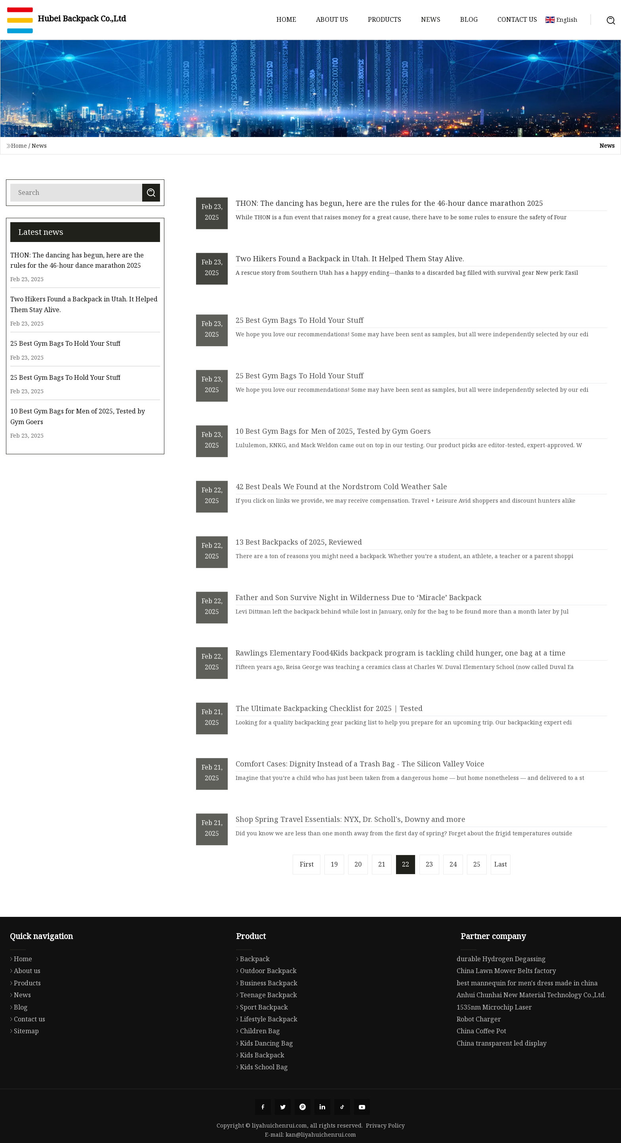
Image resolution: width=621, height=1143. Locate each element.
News (430, 19)
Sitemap (22, 1061)
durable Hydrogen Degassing (501, 992)
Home (286, 19)
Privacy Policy (385, 1125)
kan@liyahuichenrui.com (321, 1134)
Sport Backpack (260, 1039)
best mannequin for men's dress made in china (527, 1016)
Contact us (517, 19)
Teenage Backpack (264, 1027)
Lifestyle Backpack (264, 1051)
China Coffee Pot (481, 1064)
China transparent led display (502, 1076)
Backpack (251, 991)
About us (332, 19)
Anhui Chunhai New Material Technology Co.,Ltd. (531, 1028)
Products (384, 19)
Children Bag (256, 1063)
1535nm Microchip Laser (494, 1040)
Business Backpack (264, 1015)
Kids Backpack (258, 1087)
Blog (469, 19)
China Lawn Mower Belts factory (506, 1004)
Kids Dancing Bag (262, 1075)
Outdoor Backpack (264, 1003)
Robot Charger (479, 1052)
